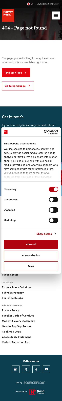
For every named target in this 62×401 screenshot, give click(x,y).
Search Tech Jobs (12, 298)
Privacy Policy (10, 310)
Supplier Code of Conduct (18, 315)
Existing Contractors (49, 4)
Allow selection (31, 255)
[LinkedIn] (16, 369)
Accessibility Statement (16, 337)
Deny (31, 266)
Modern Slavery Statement (18, 321)
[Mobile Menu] (56, 15)
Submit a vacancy (13, 292)
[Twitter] (26, 369)
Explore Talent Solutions (16, 287)
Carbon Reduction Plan (16, 342)
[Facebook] (36, 369)
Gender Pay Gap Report (16, 326)
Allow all (31, 244)
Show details (44, 233)
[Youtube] (46, 369)
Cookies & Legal (11, 331)
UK (32, 3)
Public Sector (10, 274)
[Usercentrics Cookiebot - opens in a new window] (44, 132)
